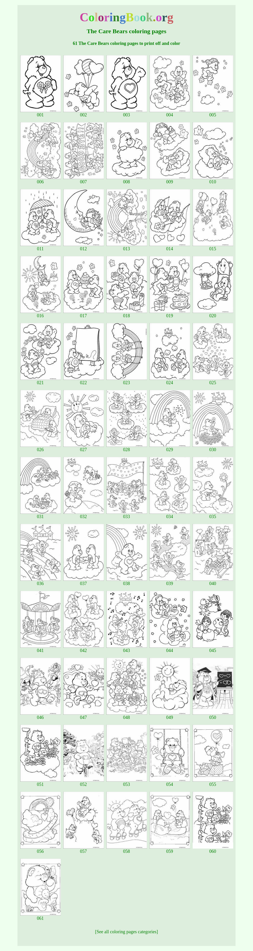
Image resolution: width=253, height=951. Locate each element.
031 (40, 514)
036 (40, 581)
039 (169, 581)
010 (212, 179)
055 (212, 782)
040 (212, 581)
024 (169, 380)
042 (83, 648)
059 (169, 849)
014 (169, 246)
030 (212, 447)
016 (40, 313)
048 (126, 715)
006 (40, 179)
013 (126, 246)
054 (169, 782)
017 (83, 313)
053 (126, 782)
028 (126, 447)
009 (169, 179)
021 (40, 380)
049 (169, 715)
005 (212, 112)
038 (126, 581)
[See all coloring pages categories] (126, 931)
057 (83, 849)
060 (212, 849)
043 (126, 648)
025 (212, 380)
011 (40, 246)
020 (212, 313)
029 (169, 447)
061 (40, 916)
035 (212, 514)
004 (169, 112)
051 (40, 782)
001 (40, 112)
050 (212, 715)
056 (40, 849)
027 (83, 447)
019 (169, 313)
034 (169, 514)
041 (40, 648)
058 (126, 849)
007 (83, 179)
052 (83, 782)
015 (212, 246)
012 (83, 246)
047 (83, 715)
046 (40, 715)
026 (40, 447)
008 (126, 179)
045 (212, 648)
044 (169, 648)
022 (83, 380)
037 (83, 581)
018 (126, 313)
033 (126, 514)
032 (83, 514)
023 (126, 380)
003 (126, 112)
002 (83, 112)
